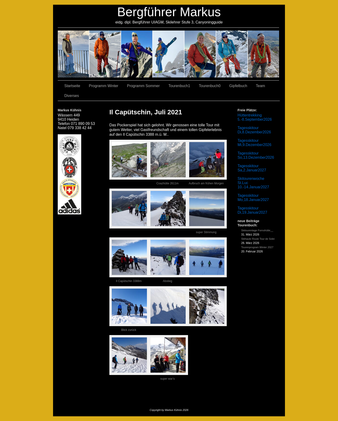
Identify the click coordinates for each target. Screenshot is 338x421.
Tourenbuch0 (210, 86)
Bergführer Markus (169, 12)
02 (73, 54)
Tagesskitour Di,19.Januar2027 (252, 210)
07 (137, 54)
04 (168, 54)
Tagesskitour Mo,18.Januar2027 (253, 197)
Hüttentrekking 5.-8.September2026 (255, 117)
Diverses (71, 96)
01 (200, 54)
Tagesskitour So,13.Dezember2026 (256, 155)
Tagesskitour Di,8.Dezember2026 (254, 130)
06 (263, 54)
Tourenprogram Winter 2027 (257, 247)
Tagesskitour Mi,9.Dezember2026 (254, 143)
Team (260, 86)
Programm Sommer (143, 86)
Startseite (72, 86)
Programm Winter (103, 86)
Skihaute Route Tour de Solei (258, 238)
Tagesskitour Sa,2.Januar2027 (252, 168)
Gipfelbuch (238, 86)
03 (105, 54)
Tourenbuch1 (179, 86)
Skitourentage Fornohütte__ (257, 230)
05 (232, 54)
